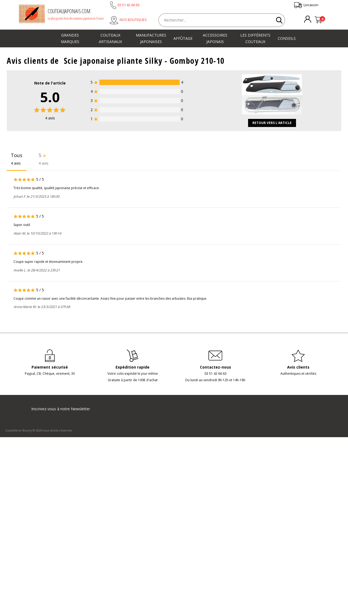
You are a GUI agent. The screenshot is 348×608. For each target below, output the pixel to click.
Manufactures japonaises (151, 38)
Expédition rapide (132, 367)
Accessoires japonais (215, 38)
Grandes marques (70, 38)
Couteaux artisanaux (110, 38)
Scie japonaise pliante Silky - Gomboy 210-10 (144, 60)
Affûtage (183, 38)
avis (50, 118)
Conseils (287, 38)
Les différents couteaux (255, 38)
